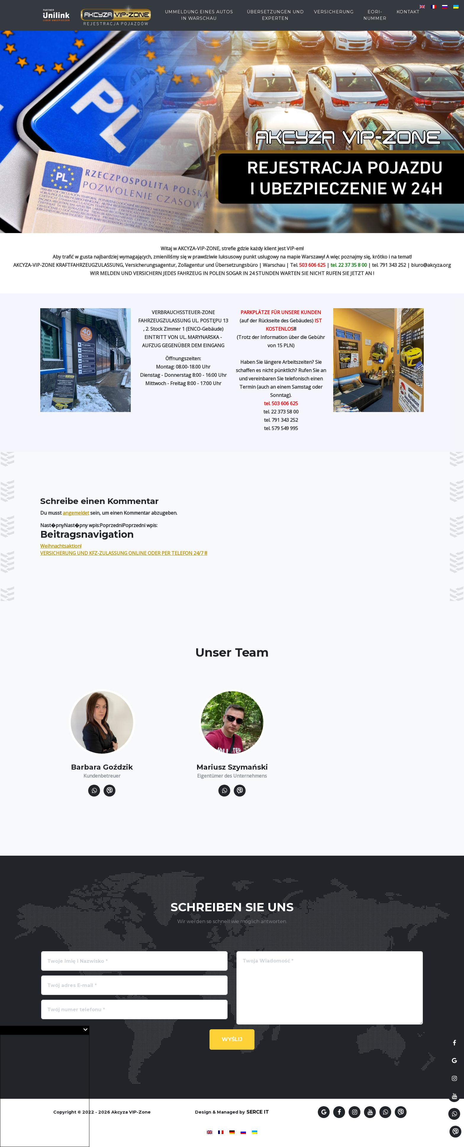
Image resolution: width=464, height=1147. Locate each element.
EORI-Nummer (374, 19)
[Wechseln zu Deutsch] (232, 1132)
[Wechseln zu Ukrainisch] (456, 6)
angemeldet (76, 513)
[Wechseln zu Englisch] (422, 6)
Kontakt (408, 15)
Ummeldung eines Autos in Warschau (199, 19)
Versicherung (334, 15)
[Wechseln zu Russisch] (444, 6)
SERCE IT (257, 1112)
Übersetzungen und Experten (275, 19)
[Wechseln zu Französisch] (433, 6)
